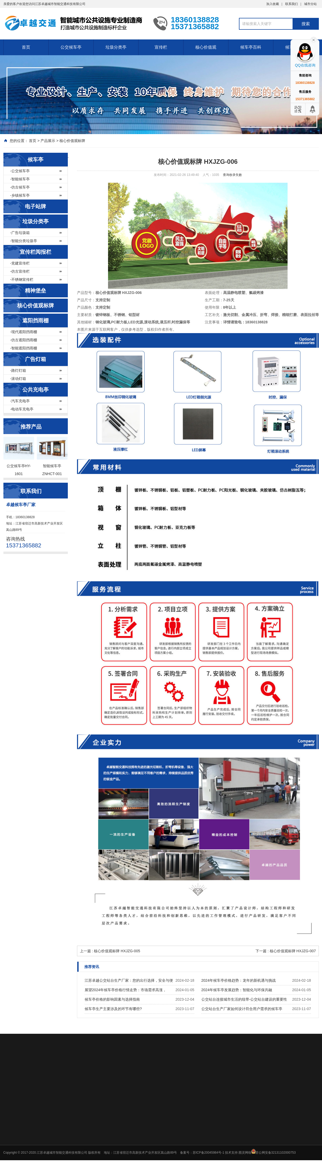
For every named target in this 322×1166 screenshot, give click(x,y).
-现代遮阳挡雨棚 (23, 332)
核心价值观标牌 (72, 141)
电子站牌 (35, 206)
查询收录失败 (232, 175)
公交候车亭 (70, 47)
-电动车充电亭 (22, 409)
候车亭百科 (250, 47)
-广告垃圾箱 (20, 233)
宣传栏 (161, 47)
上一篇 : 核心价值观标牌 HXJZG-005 (110, 951)
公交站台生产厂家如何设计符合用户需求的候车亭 (241, 1009)
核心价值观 (205, 47)
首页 (26, 47)
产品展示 (47, 141)
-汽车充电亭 (20, 401)
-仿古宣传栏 (20, 271)
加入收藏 (272, 4)
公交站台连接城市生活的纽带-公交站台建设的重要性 (244, 999)
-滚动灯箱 (18, 378)
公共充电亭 (35, 390)
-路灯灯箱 (18, 370)
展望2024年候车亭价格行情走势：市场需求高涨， (125, 990)
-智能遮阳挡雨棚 (23, 348)
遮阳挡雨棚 (35, 320)
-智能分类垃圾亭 (23, 241)
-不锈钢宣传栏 (22, 279)
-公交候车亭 (20, 171)
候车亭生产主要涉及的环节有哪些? (113, 1009)
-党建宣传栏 (20, 263)
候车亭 (35, 159)
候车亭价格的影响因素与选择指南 (112, 999)
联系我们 (291, 4)
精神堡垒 (35, 290)
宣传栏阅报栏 (35, 252)
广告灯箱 (35, 359)
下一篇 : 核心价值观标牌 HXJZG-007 (285, 951)
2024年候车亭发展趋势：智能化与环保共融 (236, 990)
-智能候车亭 (20, 179)
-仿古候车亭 (20, 187)
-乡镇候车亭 (20, 195)
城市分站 (310, 4)
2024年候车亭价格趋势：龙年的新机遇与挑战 (238, 980)
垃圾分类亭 (115, 47)
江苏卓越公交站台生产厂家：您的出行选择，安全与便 (129, 980)
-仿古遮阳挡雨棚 (23, 340)
